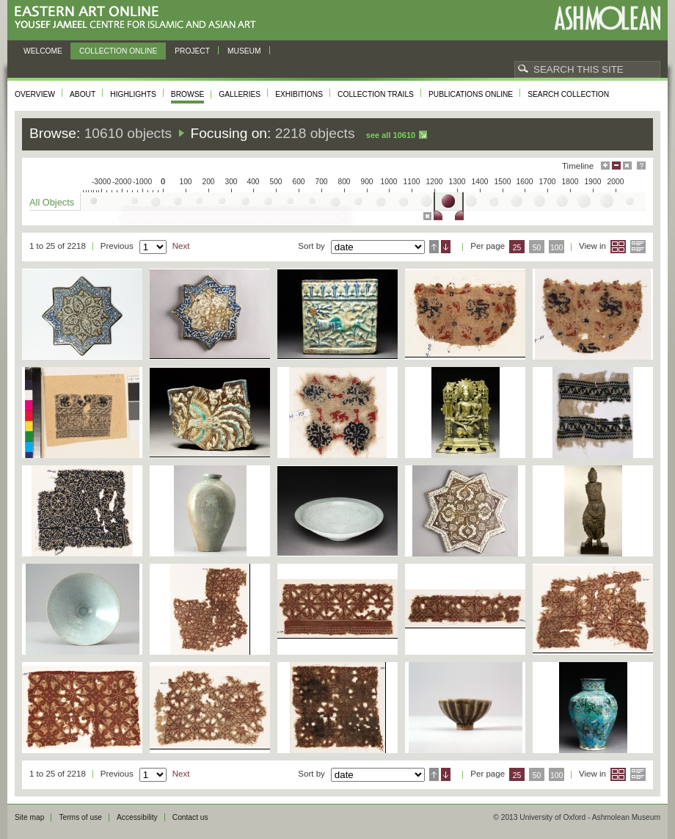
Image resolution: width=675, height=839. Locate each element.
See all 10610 (390, 135)
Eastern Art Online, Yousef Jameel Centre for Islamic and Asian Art (139, 18)
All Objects (51, 202)
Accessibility (137, 817)
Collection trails (376, 94)
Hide (627, 165)
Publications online (470, 94)
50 (537, 248)
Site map (29, 817)
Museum (244, 51)
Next (181, 245)
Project (192, 51)
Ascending (434, 246)
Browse (188, 94)
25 (517, 248)
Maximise (605, 165)
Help (641, 165)
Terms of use (80, 817)
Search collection (568, 94)
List (638, 246)
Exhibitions (299, 94)
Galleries (239, 94)
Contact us (190, 817)
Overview (35, 94)
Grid (618, 246)
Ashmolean (607, 18)
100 (556, 248)
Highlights (133, 94)
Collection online (118, 51)
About (82, 94)
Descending (445, 246)
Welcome (42, 51)
